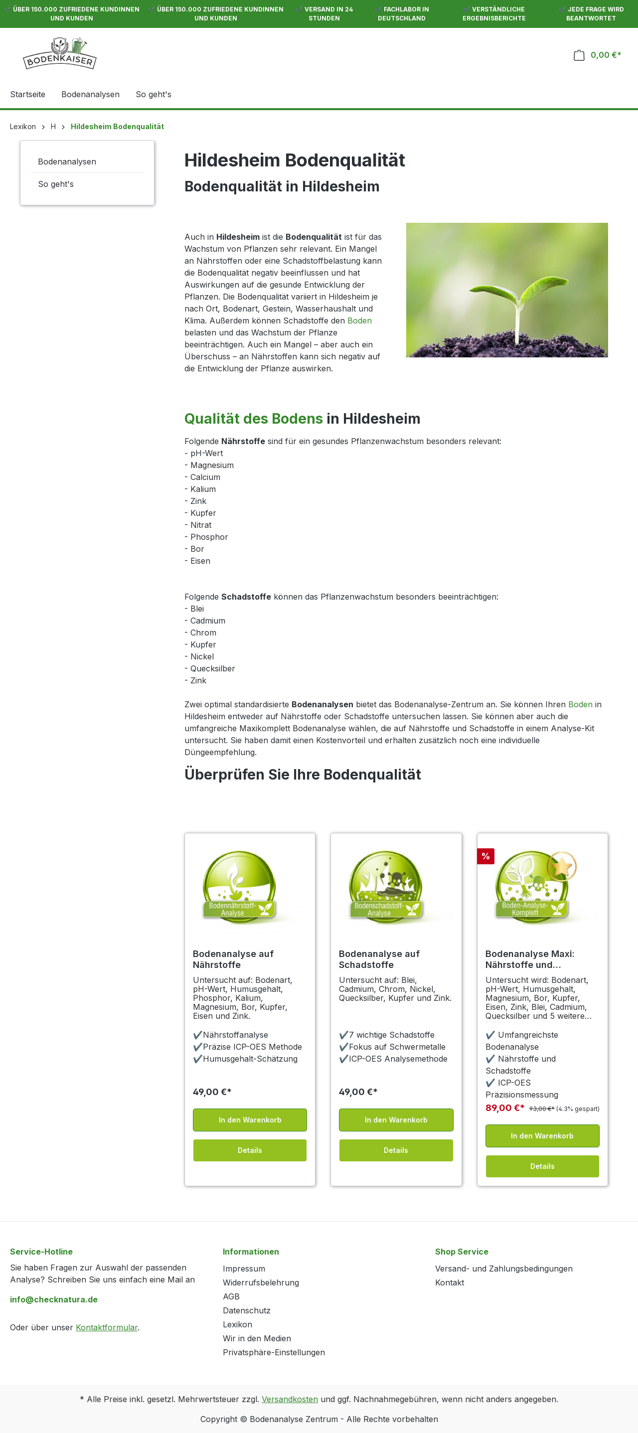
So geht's (56, 184)
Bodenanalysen (67, 161)
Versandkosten (290, 1399)
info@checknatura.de (54, 1299)
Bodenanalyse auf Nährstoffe (233, 959)
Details (250, 1150)
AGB (231, 1296)
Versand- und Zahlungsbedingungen (504, 1269)
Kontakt (449, 1282)
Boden (359, 320)
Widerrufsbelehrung (261, 1282)
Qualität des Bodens (253, 418)
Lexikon (237, 1324)
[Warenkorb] (597, 55)
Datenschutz (247, 1310)
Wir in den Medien (257, 1338)
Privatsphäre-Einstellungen (274, 1352)
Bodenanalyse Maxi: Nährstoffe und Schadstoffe (530, 959)
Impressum (244, 1269)
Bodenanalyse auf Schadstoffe (379, 959)
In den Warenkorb (250, 1119)
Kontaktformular (107, 1327)
